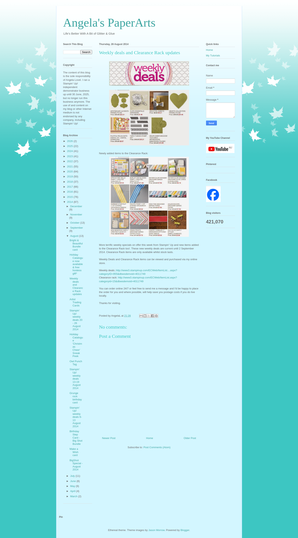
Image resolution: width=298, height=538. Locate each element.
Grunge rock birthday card (76, 398)
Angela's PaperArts (109, 22)
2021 (70, 166)
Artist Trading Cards (75, 302)
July (73, 475)
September (76, 227)
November (76, 214)
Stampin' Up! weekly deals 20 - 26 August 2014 (76, 320)
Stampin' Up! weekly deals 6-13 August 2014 (76, 417)
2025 (70, 146)
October (75, 222)
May (73, 486)
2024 (70, 151)
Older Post (190, 438)
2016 (70, 191)
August (74, 235)
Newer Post (109, 438)
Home (149, 438)
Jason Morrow (156, 530)
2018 (70, 181)
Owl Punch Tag (76, 363)
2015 (70, 196)
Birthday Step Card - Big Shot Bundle (76, 437)
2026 (70, 141)
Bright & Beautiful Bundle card (76, 245)
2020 (70, 171)
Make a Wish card (74, 452)
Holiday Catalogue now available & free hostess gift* (76, 264)
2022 (70, 161)
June (73, 481)
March (74, 496)
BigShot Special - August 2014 (76, 465)
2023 (70, 156)
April (73, 491)
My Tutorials (213, 55)
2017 (70, 186)
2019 (70, 176)
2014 (70, 201)
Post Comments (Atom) (157, 447)
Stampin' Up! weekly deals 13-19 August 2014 (75, 379)
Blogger (184, 530)
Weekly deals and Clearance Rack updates (76, 286)
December (76, 206)
